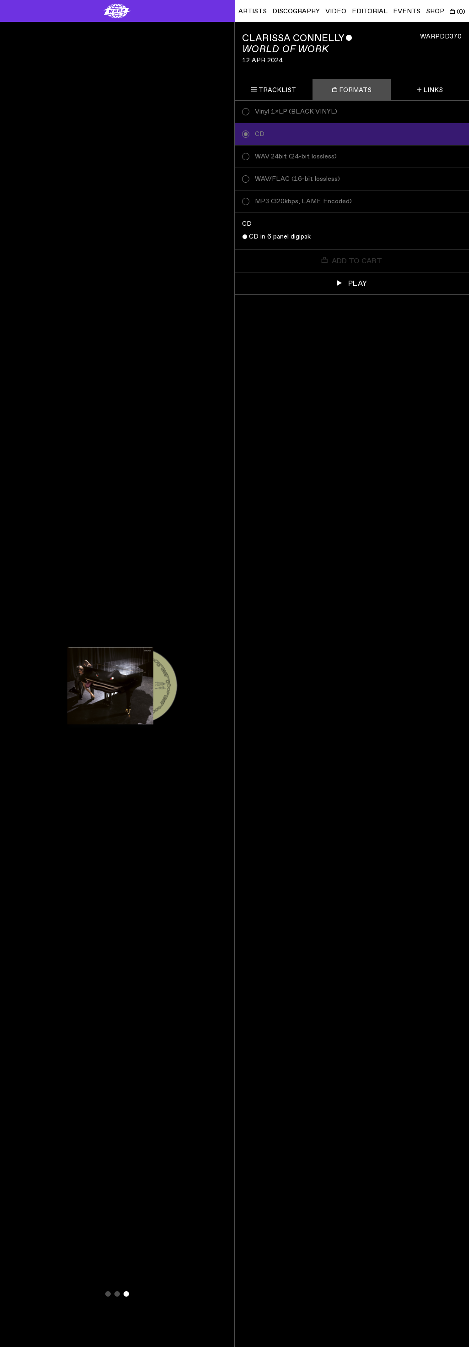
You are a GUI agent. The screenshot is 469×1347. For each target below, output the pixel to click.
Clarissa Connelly (293, 38)
